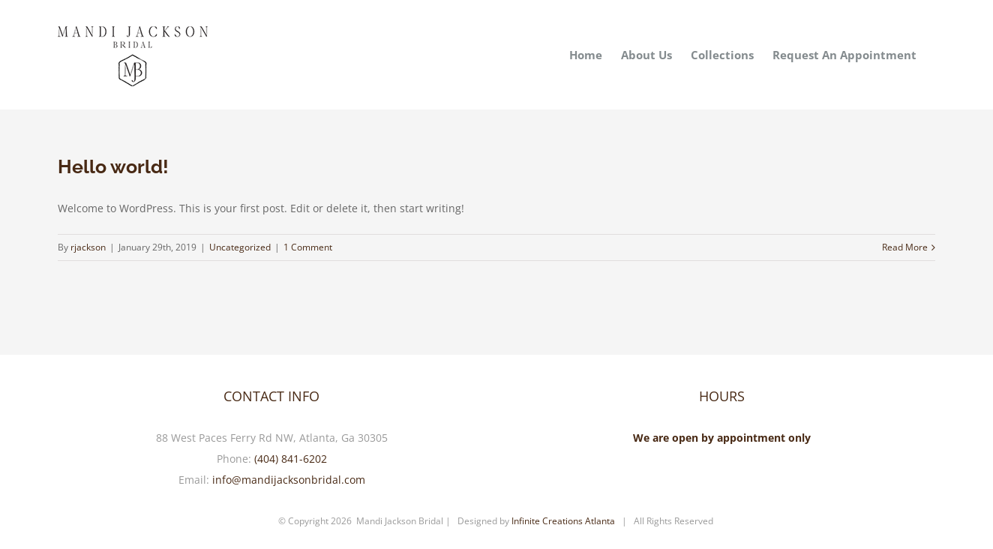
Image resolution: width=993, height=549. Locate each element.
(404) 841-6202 (290, 459)
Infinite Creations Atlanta (563, 520)
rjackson (88, 247)
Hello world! (113, 166)
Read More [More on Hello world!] (905, 247)
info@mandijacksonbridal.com (288, 479)
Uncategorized (240, 247)
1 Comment (308, 247)
